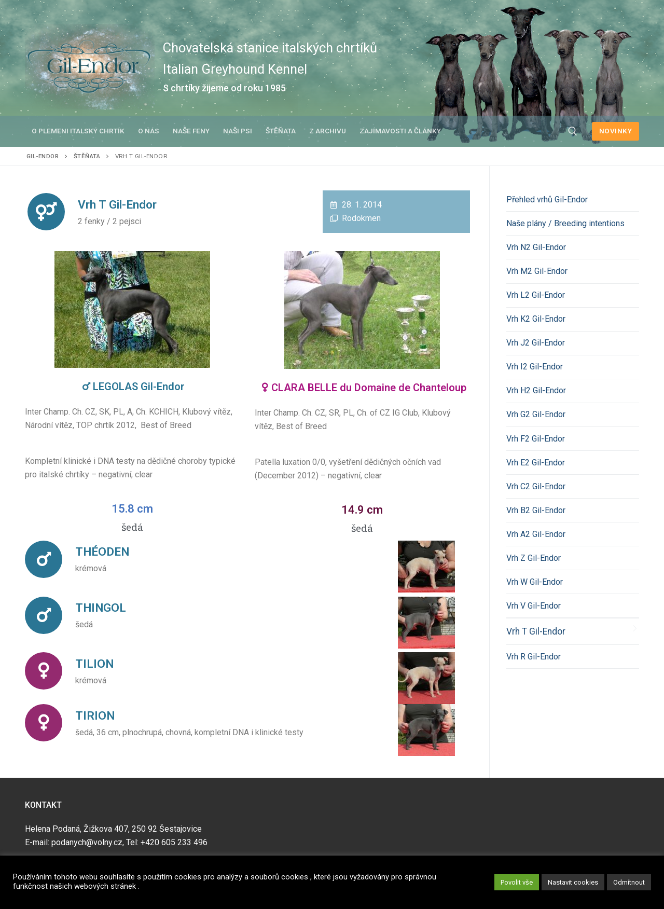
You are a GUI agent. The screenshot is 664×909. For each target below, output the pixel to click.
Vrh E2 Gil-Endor (535, 462)
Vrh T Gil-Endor (535, 631)
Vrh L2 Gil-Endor (535, 295)
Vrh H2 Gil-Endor (536, 390)
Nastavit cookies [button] (573, 882)
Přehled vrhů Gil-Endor (547, 199)
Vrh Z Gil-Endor (533, 558)
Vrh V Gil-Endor (533, 606)
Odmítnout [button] (629, 882)
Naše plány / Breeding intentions (565, 223)
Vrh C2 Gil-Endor (535, 486)
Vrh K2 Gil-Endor (535, 319)
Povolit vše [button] (517, 882)
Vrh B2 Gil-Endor (535, 510)
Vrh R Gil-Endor (533, 657)
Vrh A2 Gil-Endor (535, 534)
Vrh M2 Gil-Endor (537, 271)
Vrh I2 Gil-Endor (534, 366)
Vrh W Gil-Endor (534, 582)
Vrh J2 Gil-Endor (535, 343)
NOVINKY (615, 131)
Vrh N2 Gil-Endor (536, 247)
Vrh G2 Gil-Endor (535, 414)
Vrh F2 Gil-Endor (535, 439)
